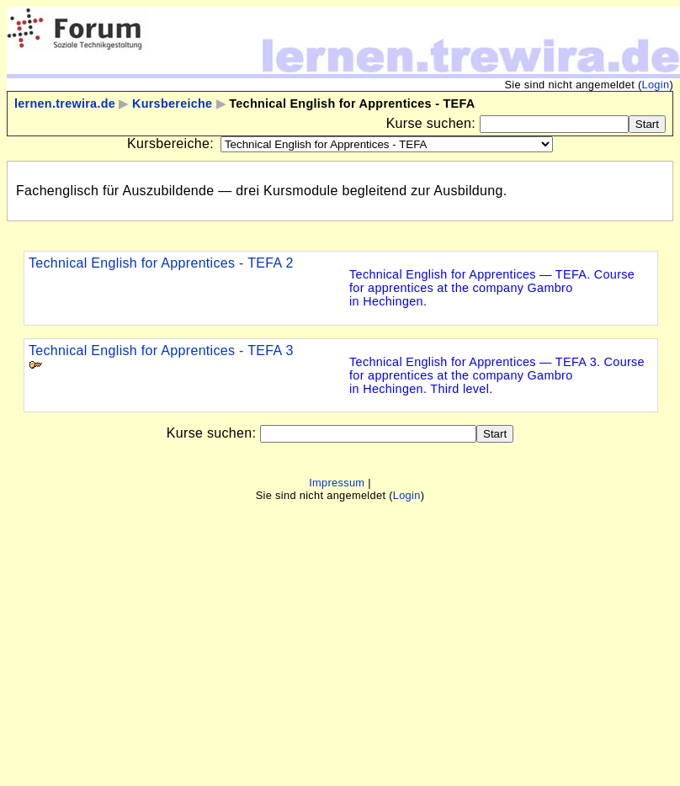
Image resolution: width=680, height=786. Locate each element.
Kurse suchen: (433, 123)
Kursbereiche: (170, 143)
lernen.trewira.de (64, 103)
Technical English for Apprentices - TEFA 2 (161, 263)
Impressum (336, 482)
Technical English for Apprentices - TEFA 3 (161, 350)
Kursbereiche (172, 103)
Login (655, 84)
